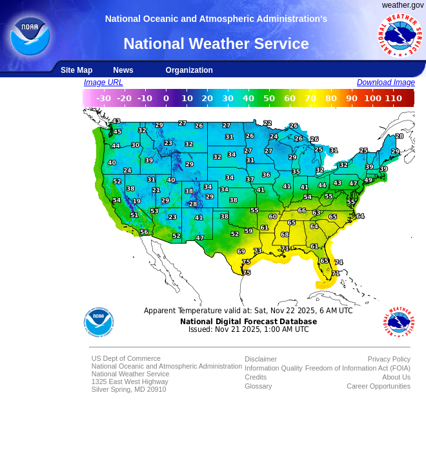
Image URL (103, 82)
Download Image (386, 82)
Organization (189, 70)
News (123, 70)
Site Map (76, 70)
